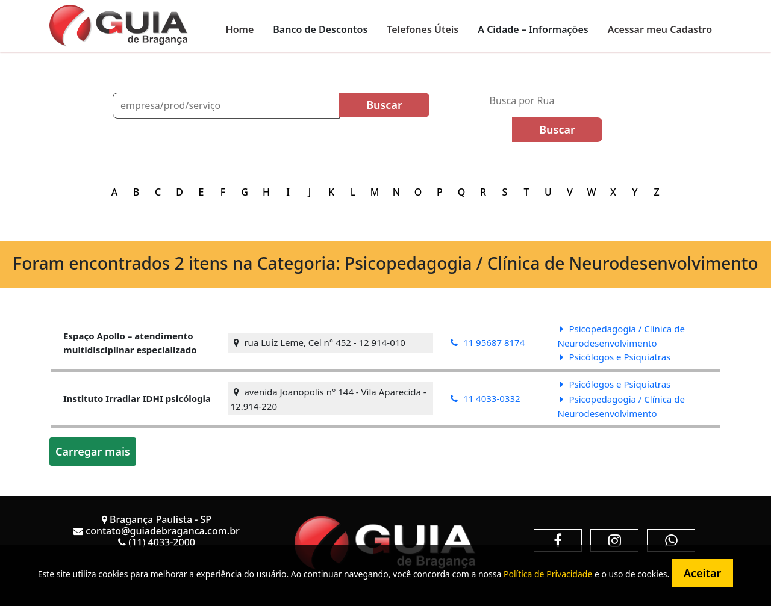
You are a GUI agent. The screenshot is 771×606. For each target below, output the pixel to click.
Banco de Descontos (320, 29)
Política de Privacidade (548, 574)
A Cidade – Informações (533, 29)
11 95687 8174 (488, 342)
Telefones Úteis (422, 29)
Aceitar (702, 573)
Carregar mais (92, 451)
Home (240, 29)
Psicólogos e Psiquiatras (615, 357)
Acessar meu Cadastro (660, 29)
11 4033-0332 (485, 398)
